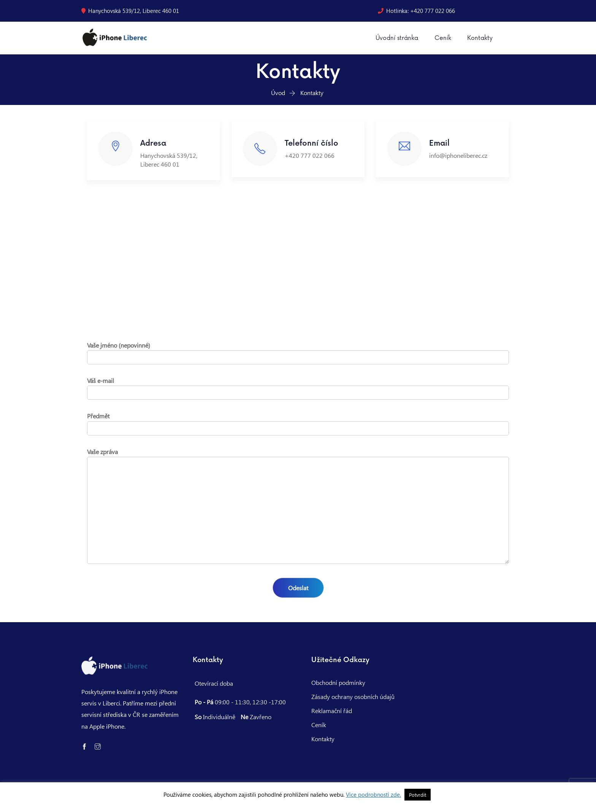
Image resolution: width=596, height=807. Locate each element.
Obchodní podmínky (338, 687)
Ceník (440, 40)
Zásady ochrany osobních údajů (353, 701)
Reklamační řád (331, 716)
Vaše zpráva (298, 511)
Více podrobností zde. (373, 794)
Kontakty (477, 40)
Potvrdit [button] (417, 794)
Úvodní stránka (394, 40)
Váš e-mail (298, 391)
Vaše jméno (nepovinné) (298, 356)
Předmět (298, 427)
